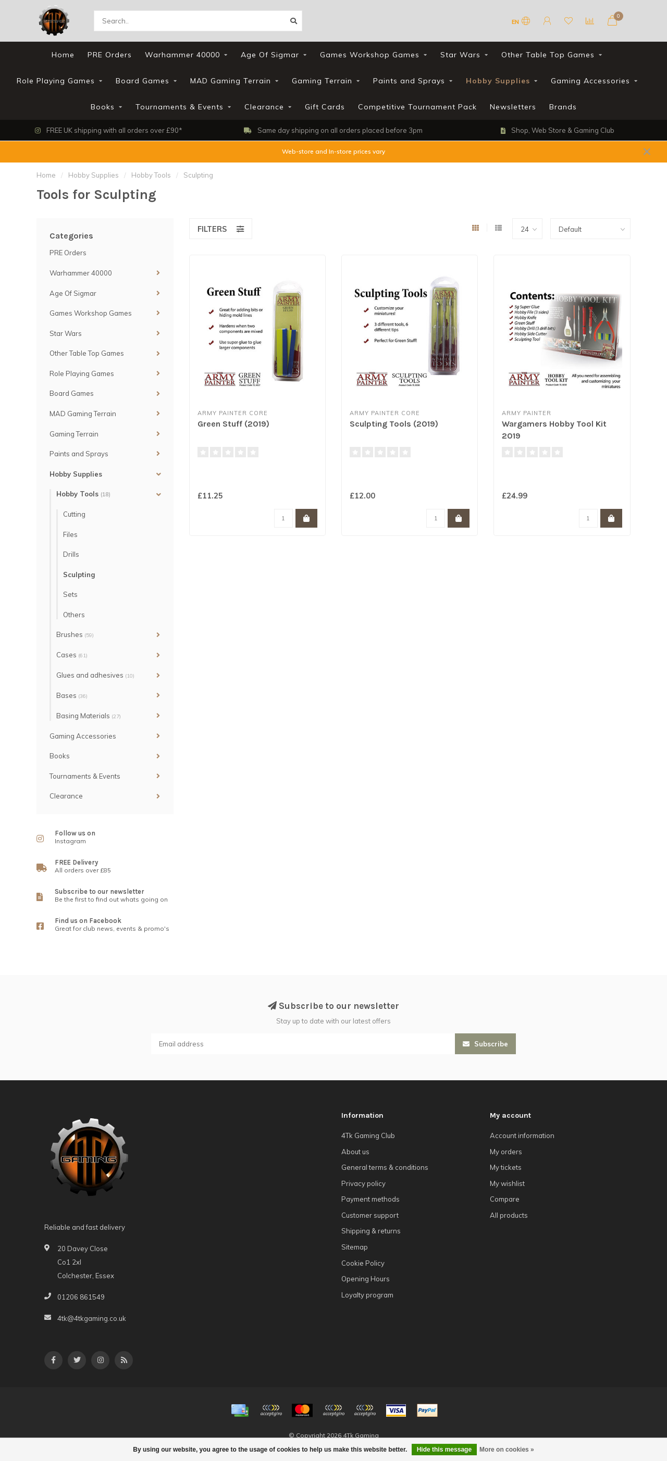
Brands (563, 106)
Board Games (142, 80)
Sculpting (79, 574)
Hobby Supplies (498, 80)
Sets (70, 594)
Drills (71, 554)
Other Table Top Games (548, 54)
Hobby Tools (83, 494)
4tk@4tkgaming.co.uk (91, 1318)
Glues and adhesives (95, 675)
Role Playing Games (56, 80)
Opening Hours (365, 1279)
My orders (506, 1151)
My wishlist (507, 1183)
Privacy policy (363, 1183)
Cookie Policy (363, 1263)
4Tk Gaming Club (368, 1135)
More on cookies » (506, 1449)
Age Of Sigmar (270, 54)
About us (355, 1151)
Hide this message (444, 1449)
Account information (522, 1135)
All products (509, 1215)
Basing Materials (88, 715)
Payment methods (370, 1199)
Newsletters (513, 106)
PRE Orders (110, 54)
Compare (505, 1199)
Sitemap (354, 1247)
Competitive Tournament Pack (417, 106)
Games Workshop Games (369, 54)
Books (103, 106)
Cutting (74, 514)
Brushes (75, 634)
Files (70, 534)
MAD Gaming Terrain (230, 80)
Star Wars (460, 54)
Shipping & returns (371, 1231)
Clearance (264, 106)
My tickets (506, 1167)
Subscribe (485, 1044)
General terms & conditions (384, 1167)
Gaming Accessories (590, 80)
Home (63, 54)
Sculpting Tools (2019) (394, 424)
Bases (72, 695)
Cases (72, 655)
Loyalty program (367, 1295)
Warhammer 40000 (182, 54)
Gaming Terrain (322, 80)
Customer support (370, 1215)
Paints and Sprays (409, 80)
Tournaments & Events (179, 106)
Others (74, 614)
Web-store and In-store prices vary (333, 151)
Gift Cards (325, 106)
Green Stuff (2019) (233, 424)
